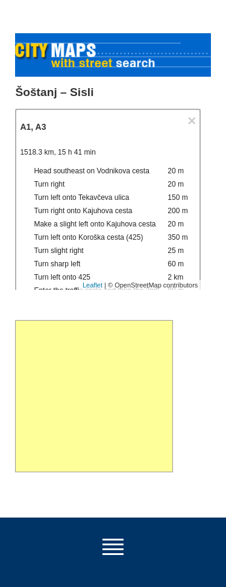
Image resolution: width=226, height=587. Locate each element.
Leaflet (92, 285)
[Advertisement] (94, 396)
